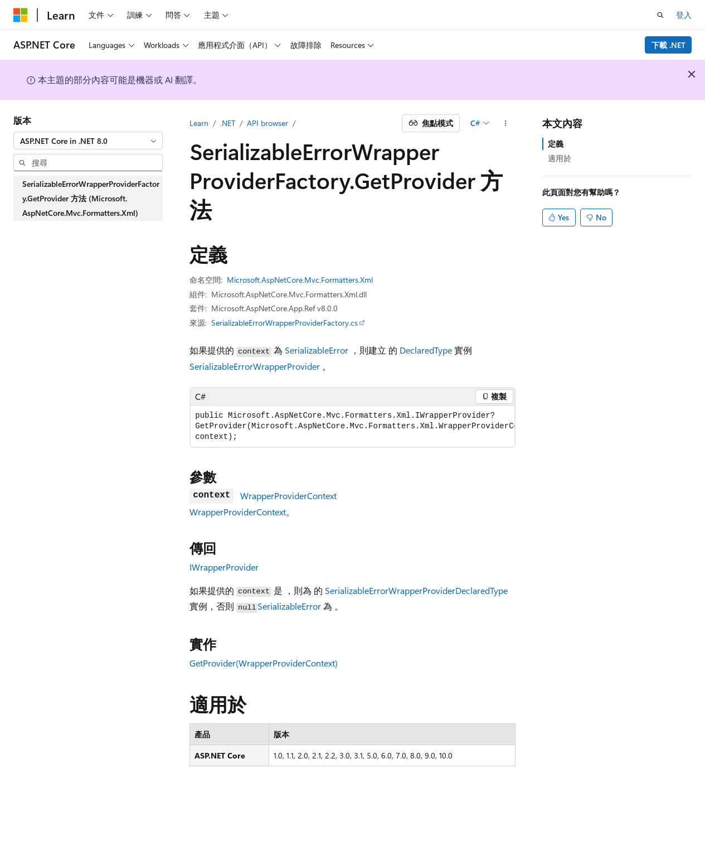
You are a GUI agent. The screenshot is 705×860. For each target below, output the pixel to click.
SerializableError (316, 350)
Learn (198, 123)
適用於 (559, 158)
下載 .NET (668, 45)
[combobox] (88, 140)
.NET (227, 123)
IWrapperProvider (224, 567)
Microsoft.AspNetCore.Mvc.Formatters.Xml (300, 279)
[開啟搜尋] (660, 15)
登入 (684, 14)
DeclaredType (426, 350)
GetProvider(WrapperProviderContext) (263, 663)
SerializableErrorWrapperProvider (254, 366)
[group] (352, 426)
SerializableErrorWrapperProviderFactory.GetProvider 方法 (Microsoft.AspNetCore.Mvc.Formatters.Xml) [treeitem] (90, 198)
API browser (267, 123)
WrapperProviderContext (288, 495)
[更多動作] (506, 123)
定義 (555, 143)
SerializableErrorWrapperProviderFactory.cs (284, 322)
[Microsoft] (20, 15)
